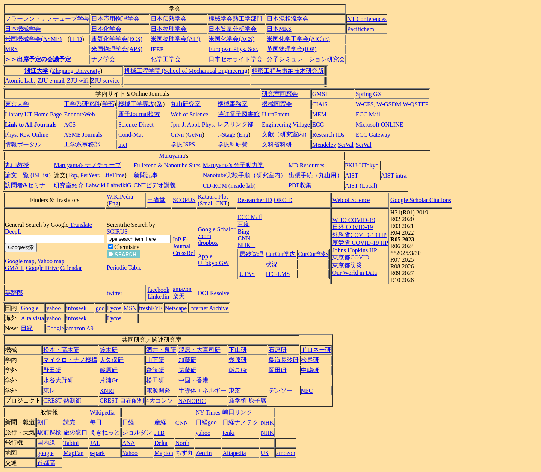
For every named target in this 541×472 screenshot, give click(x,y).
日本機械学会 (23, 29)
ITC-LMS (278, 274)
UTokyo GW (213, 263)
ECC (318, 124)
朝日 (43, 422)
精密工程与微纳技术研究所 (288, 71)
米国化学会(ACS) (231, 39)
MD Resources (307, 165)
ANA (128, 443)
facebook (158, 290)
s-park (97, 453)
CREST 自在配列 (122, 400)
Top (72, 175)
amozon (285, 453)
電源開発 (158, 390)
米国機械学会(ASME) (33, 39)
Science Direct (136, 124)
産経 (160, 422)
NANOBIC (192, 401)
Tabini (71, 443)
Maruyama (172, 155)
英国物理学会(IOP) (291, 49)
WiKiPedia (120, 196)
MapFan (73, 453)
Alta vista (32, 318)
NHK (267, 422)
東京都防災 (347, 265)
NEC (307, 391)
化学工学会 (166, 59)
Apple (205, 256)
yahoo (53, 308)
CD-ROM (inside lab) (229, 185)
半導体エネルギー (202, 390)
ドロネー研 (316, 350)
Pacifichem (360, 29)
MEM (319, 114)
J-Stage (226, 134)
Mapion (163, 453)
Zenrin (204, 453)
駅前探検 (49, 432)
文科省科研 (277, 144)
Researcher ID (254, 200)
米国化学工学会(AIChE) (298, 39)
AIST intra (394, 175)
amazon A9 (79, 328)
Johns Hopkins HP (354, 250)
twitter (114, 293)
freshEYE (151, 308)
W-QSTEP (415, 104)
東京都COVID (350, 257)
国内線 (46, 442)
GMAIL (14, 268)
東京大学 (17, 104)
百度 (243, 224)
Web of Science (189, 114)
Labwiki (95, 185)
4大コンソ (159, 400)
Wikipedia (102, 412)
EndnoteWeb (79, 114)
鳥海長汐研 (284, 360)
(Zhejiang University (75, 71)
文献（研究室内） (286, 134)
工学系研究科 (82, 104)
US (264, 453)
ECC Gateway (373, 134)
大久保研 (112, 360)
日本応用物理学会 (115, 18)
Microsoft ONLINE (379, 124)
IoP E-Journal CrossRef (184, 246)
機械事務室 (233, 104)
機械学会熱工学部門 (236, 18)
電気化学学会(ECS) (116, 39)
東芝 (235, 390)
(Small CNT (212, 203)
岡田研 (278, 370)
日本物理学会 (169, 29)
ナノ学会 (103, 59)
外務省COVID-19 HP (359, 235)
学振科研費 (233, 144)
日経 (27, 328)
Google (29, 308)
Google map (20, 261)
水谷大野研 (58, 380)
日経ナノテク (240, 422)
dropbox (208, 243)
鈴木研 (109, 350)
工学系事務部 (82, 144)
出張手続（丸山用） (316, 175)
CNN (243, 238)
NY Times (208, 412)
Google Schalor (216, 229)
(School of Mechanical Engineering (204, 71)
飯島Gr (238, 370)
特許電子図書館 (239, 114)
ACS (70, 124)
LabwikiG (119, 185)
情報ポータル (23, 144)
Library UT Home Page (33, 114)
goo (100, 308)
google (45, 453)
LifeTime (113, 175)
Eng (243, 134)
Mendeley (324, 145)
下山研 (238, 350)
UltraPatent (275, 114)
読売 (69, 422)
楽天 (179, 296)
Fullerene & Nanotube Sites (167, 165)
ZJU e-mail (51, 80)
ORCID (283, 200)
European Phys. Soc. (233, 49)
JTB (159, 433)
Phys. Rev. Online (26, 134)
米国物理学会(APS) (116, 49)
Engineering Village (286, 124)
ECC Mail (368, 114)
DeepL (13, 231)
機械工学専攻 (136, 104)
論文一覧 (17, 175)
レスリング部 (236, 124)
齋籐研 (155, 370)
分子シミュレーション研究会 (306, 59)
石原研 (278, 350)
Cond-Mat (130, 134)
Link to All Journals (30, 124)
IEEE (157, 49)
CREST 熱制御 (62, 400)
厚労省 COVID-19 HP (360, 243)
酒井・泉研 (161, 350)
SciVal (346, 145)
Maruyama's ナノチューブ (87, 165)
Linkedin (158, 296)
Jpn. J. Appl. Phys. (193, 124)
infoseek (76, 308)
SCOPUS (184, 200)
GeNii (194, 134)
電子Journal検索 (139, 114)
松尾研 (310, 360)
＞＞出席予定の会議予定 (38, 59)
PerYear (89, 175)
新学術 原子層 (247, 400)
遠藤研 (187, 370)
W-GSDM (388, 104)
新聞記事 (146, 175)
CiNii (177, 134)
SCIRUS (117, 231)
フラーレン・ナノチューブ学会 (47, 18)
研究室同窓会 (280, 93)
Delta (161, 443)
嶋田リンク (237, 412)
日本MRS (279, 29)
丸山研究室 (186, 104)
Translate (80, 225)
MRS (11, 49)
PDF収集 (300, 185)
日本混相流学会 (291, 18)
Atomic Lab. (20, 80)
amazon (182, 289)
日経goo (206, 422)
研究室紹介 (69, 185)
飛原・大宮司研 (199, 350)
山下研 (155, 360)
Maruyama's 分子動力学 (233, 165)
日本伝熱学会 (169, 18)
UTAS (247, 274)
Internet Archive (208, 308)
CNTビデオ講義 (155, 185)
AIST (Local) (361, 185)
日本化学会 (106, 29)
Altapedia (234, 453)
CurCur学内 (281, 254)
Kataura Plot (213, 196)
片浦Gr (109, 380)
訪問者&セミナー (28, 185)
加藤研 (187, 360)
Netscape (176, 308)
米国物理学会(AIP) (175, 39)
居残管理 (251, 254)
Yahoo (130, 453)
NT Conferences (367, 19)
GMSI (319, 94)
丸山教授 (17, 165)
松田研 (155, 380)
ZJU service (105, 80)
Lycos (114, 308)
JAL (95, 443)
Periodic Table (124, 267)
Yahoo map (51, 261)
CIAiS (320, 104)
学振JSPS (183, 144)
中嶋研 (310, 370)
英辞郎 (14, 293)
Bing (243, 231)
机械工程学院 (142, 71)
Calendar (71, 268)
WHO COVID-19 (353, 220)
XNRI (107, 391)
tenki (228, 433)
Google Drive (42, 268)
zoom (204, 236)
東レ (49, 390)
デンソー (281, 390)
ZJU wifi (77, 80)
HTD (76, 39)
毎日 (96, 422)
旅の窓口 (75, 432)
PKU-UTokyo (362, 165)
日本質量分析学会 (233, 29)
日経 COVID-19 (352, 227)
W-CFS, (366, 104)
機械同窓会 (277, 104)
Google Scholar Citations (420, 200)
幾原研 (238, 360)
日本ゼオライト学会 (236, 59)
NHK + (246, 245)
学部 (108, 104)
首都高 (46, 463)
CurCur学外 (313, 254)
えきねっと (105, 432)
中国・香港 (193, 380)
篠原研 (109, 370)
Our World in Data (354, 273)
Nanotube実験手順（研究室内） (244, 175)
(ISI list (39, 175)
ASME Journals (83, 134)
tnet (122, 145)
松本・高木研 (61, 350)
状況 (272, 264)
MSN (130, 308)
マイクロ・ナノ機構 (70, 360)
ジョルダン (137, 432)
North (182, 443)
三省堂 (156, 200)
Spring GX (369, 94)
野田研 (52, 370)
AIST (351, 175)
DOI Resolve (213, 293)
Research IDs (328, 134)
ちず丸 (184, 452)
